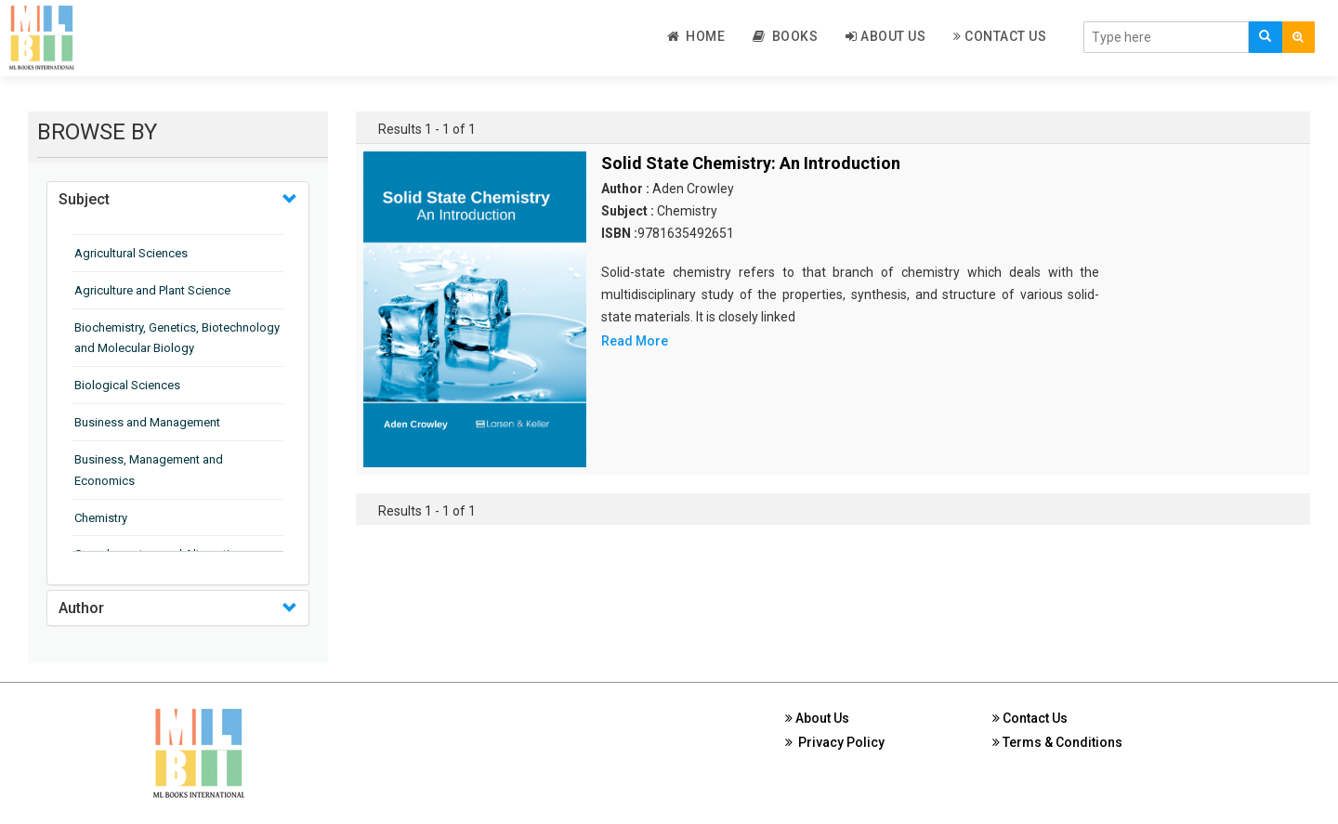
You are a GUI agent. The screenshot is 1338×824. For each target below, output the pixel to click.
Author (81, 608)
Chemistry (100, 518)
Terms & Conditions (1057, 742)
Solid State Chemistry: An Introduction (750, 163)
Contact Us (999, 36)
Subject (84, 199)
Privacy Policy (835, 742)
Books (785, 36)
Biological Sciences (127, 385)
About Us (885, 36)
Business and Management (147, 422)
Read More (634, 341)
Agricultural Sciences (131, 253)
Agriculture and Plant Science (152, 290)
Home (696, 36)
